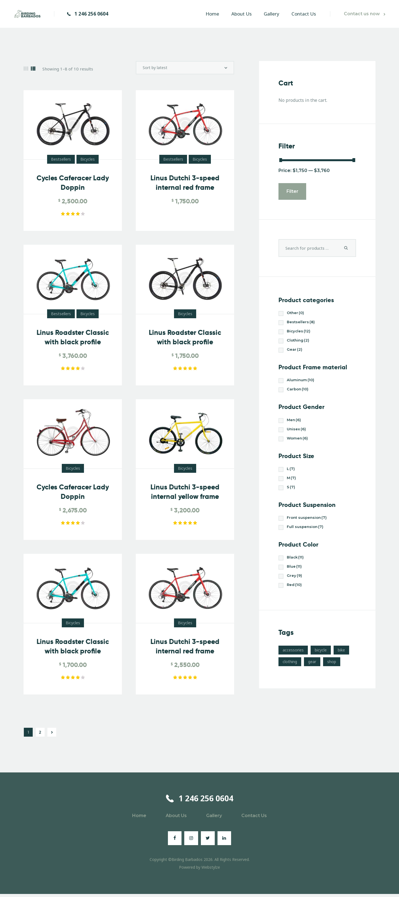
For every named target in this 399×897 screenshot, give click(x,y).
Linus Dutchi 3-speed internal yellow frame (184, 495)
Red (295, 595)
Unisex (297, 434)
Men (295, 424)
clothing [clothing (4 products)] (290, 672)
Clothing (299, 342)
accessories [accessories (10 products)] (293, 660)
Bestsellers (61, 162)
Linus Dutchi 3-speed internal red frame (184, 186)
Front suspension (309, 525)
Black (297, 566)
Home (139, 819)
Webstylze (210, 870)
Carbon (299, 393)
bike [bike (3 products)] (341, 660)
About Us (176, 819)
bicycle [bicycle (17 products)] (321, 660)
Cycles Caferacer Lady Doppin (73, 186)
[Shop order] (185, 69)
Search (346, 248)
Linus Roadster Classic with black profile (73, 340)
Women (299, 443)
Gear (295, 352)
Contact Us (254, 819)
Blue (295, 575)
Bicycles (87, 162)
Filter (292, 191)
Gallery (214, 819)
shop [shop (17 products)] (331, 672)
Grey (295, 585)
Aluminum (302, 383)
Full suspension (307, 535)
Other (297, 313)
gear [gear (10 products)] (312, 672)
